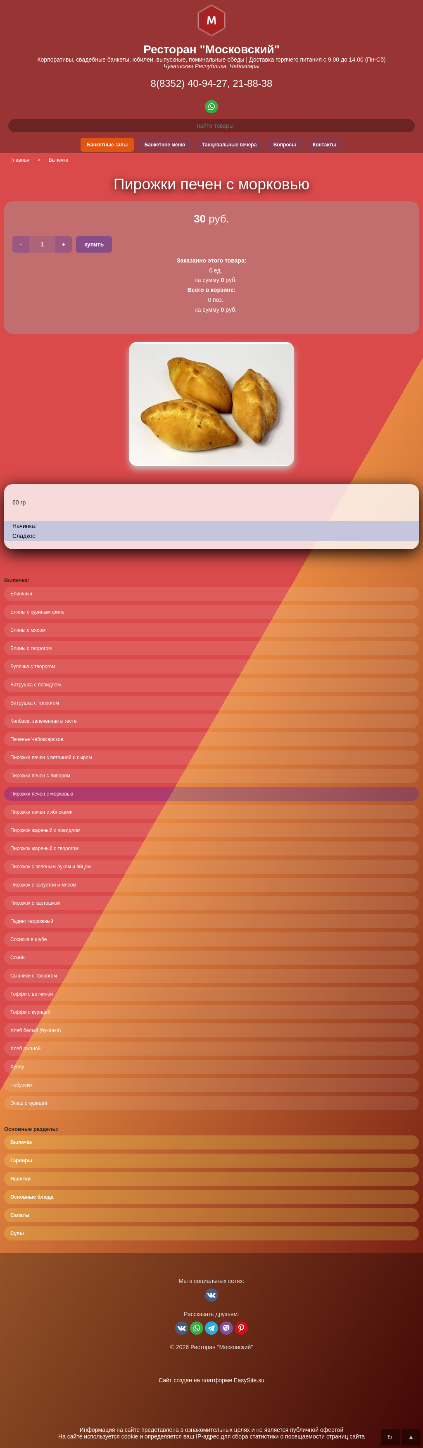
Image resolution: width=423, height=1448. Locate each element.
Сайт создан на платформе (211, 1380)
